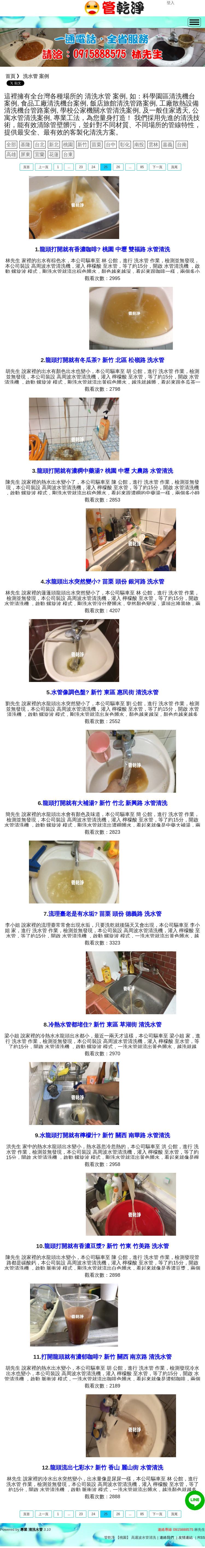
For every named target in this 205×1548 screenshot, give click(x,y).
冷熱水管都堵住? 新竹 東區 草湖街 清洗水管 (105, 1024)
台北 (40, 144)
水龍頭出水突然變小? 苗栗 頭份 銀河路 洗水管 (104, 581)
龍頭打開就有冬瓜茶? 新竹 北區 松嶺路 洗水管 (104, 360)
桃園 (68, 144)
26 (118, 167)
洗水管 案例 (36, 76)
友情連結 (185, 1537)
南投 (139, 144)
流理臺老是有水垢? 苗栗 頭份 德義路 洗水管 (105, 914)
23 (81, 167)
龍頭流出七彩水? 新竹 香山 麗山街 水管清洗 (106, 1467)
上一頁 (43, 167)
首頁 (10, 76)
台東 (68, 154)
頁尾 (174, 167)
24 (93, 167)
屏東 (25, 154)
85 (142, 167)
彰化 (125, 144)
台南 (182, 144)
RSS (201, 1537)
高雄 (11, 154)
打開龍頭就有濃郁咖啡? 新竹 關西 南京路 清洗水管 (106, 1357)
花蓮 (54, 154)
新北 (54, 144)
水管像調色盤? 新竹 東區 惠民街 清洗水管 (105, 692)
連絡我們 (167, 1537)
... (69, 167)
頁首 (26, 167)
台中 (111, 144)
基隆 (25, 144)
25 (105, 167)
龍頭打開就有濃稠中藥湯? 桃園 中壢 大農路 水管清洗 (105, 471)
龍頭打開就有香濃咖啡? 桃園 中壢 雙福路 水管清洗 (105, 249)
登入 (170, 3)
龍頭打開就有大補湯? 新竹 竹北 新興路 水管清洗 (105, 803)
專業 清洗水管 (31, 1529)
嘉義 (167, 144)
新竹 (82, 144)
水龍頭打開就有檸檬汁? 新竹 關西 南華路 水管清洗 (105, 1135)
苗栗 (96, 144)
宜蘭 (40, 154)
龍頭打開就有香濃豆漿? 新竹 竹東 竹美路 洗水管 (106, 1246)
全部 (11, 144)
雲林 (153, 144)
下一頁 (157, 167)
